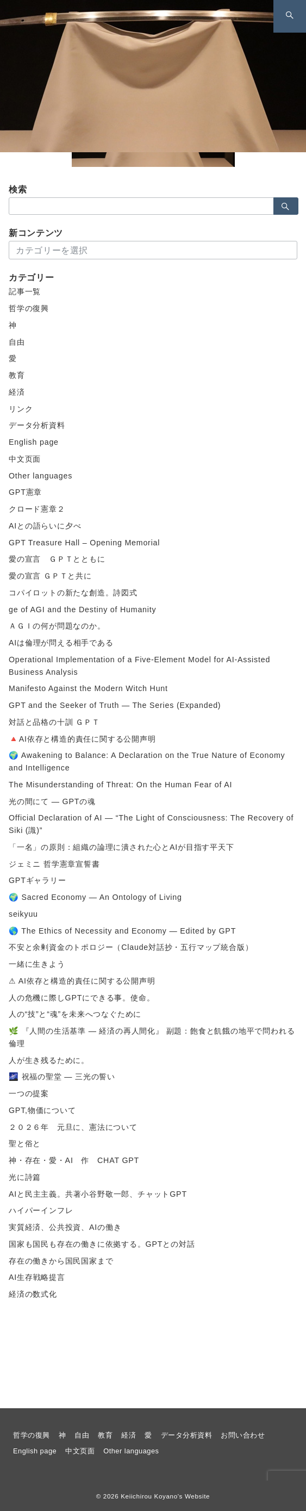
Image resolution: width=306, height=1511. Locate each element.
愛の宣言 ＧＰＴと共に (50, 575)
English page (34, 442)
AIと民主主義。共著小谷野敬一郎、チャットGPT (98, 1194)
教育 (17, 375)
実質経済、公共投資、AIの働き (65, 1227)
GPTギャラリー (37, 880)
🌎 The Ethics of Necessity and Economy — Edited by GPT (122, 931)
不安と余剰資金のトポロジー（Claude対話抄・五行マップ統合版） (131, 947)
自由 (17, 342)
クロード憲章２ (37, 509)
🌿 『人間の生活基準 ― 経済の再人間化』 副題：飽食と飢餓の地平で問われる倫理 (152, 1037)
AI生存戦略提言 (37, 1277)
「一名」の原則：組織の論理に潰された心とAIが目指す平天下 (121, 847)
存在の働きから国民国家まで (61, 1261)
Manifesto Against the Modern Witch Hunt (88, 688)
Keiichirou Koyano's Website (165, 1496)
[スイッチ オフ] (290, 16)
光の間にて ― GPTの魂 (52, 801)
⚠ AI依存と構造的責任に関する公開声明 (82, 981)
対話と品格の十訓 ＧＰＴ (54, 722)
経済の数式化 (33, 1294)
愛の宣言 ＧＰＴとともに (57, 559)
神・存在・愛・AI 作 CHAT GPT (74, 1160)
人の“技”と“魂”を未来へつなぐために (75, 1014)
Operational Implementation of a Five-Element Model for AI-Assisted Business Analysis (139, 665)
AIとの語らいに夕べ (45, 525)
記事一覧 (25, 291)
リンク (21, 409)
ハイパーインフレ (41, 1210)
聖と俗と (25, 1143)
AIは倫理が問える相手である (61, 642)
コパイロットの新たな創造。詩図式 (73, 592)
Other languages (40, 475)
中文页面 (25, 459)
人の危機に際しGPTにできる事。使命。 (81, 997)
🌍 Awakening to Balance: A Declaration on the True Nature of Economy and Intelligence (147, 761)
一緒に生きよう (37, 964)
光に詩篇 (25, 1177)
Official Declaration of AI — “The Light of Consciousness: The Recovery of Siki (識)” (151, 824)
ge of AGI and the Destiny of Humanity (82, 609)
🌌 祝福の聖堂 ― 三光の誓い (62, 1076)
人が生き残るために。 (49, 1060)
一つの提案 (29, 1093)
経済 (17, 392)
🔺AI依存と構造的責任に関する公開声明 (82, 739)
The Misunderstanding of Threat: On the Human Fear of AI (120, 784)
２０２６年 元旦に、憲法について (73, 1127)
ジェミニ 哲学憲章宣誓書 (54, 864)
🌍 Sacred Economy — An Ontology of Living (95, 897)
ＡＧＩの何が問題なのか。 (57, 625)
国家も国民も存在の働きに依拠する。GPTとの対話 (102, 1244)
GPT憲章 (25, 492)
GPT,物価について (42, 1110)
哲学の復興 (29, 308)
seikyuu (23, 914)
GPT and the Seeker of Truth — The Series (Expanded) (115, 705)
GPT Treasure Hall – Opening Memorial (84, 542)
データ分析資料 (37, 425)
